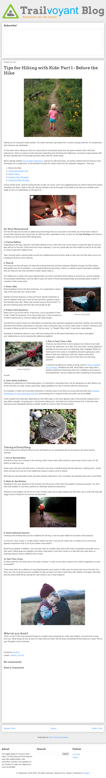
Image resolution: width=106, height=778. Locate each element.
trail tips (21, 655)
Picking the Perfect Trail (18, 171)
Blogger (86, 773)
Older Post (97, 728)
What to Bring (14, 174)
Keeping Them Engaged (18, 177)
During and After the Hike (18, 180)
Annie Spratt (85, 314)
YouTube (76, 754)
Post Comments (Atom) (58, 737)
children (13, 655)
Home (53, 728)
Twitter (75, 757)
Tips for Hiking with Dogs (32, 161)
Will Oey (27, 369)
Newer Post (9, 728)
